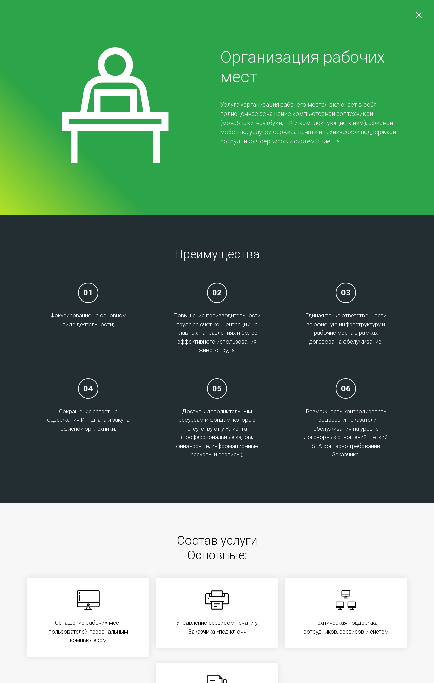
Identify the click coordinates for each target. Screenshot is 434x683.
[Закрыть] (417, 17)
